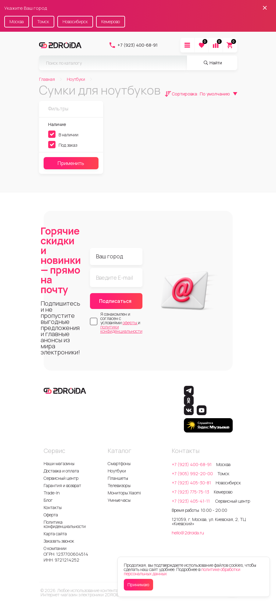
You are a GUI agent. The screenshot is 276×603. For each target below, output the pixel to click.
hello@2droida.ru (188, 533)
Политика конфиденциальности (65, 524)
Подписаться (115, 301)
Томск (43, 21)
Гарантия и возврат (62, 485)
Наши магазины (59, 463)
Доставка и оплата (61, 471)
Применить (71, 163)
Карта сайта (55, 534)
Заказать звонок (59, 541)
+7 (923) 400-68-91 (133, 45)
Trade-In (52, 493)
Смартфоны (119, 463)
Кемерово (110, 21)
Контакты (53, 507)
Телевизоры (119, 485)
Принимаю (138, 584)
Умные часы (119, 500)
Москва (16, 21)
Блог (48, 500)
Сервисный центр (61, 478)
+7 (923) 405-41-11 (191, 501)
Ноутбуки (117, 471)
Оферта (51, 515)
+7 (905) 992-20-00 (192, 473)
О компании (55, 548)
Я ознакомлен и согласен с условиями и (121, 322)
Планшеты (118, 478)
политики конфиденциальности (121, 329)
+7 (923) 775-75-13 (190, 492)
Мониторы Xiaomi (124, 493)
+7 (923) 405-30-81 (191, 483)
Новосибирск (75, 21)
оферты (130, 322)
